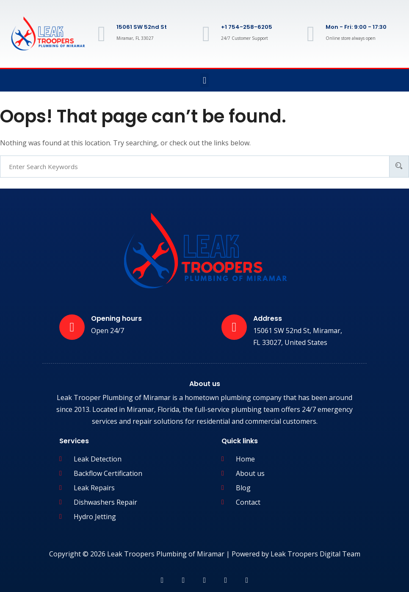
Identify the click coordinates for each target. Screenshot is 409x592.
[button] (204, 80)
